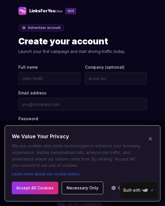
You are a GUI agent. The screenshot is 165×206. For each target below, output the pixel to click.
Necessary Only (82, 187)
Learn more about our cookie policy (46, 173)
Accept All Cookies (35, 187)
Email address (32, 92)
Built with (135, 190)
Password (28, 118)
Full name (28, 67)
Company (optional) (105, 67)
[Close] (152, 190)
